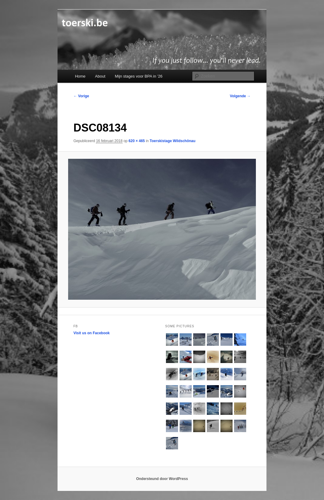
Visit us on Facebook (91, 333)
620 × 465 (137, 141)
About (100, 76)
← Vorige (81, 96)
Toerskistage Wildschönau (172, 141)
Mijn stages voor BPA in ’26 (138, 76)
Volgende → (240, 96)
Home (80, 76)
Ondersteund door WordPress (162, 479)
